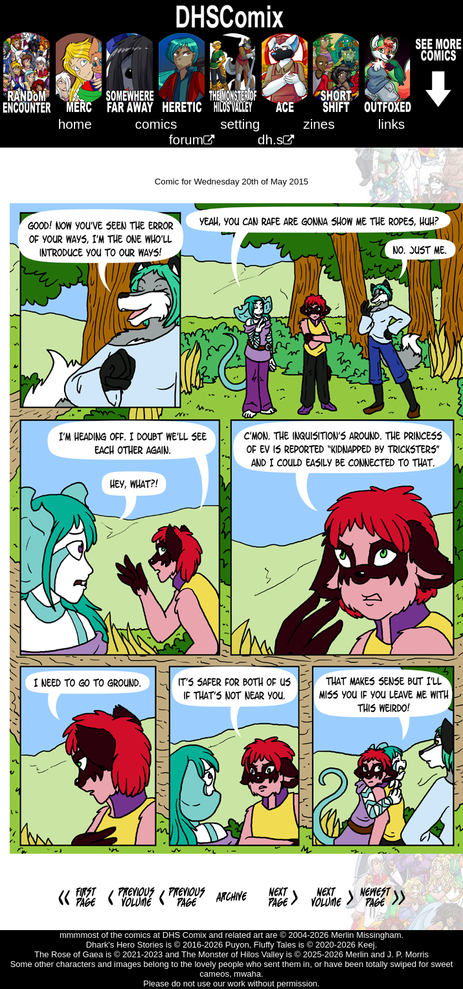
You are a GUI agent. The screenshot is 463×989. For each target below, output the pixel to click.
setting (240, 124)
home (75, 124)
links (391, 124)
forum (191, 139)
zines (319, 124)
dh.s (276, 139)
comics (156, 124)
